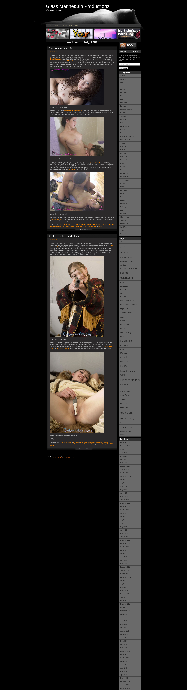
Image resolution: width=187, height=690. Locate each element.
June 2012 (123, 557)
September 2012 (125, 550)
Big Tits (122, 96)
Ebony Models (124, 126)
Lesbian (122, 166)
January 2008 (124, 685)
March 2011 (124, 590)
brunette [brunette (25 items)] (124, 273)
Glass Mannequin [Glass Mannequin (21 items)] (127, 300)
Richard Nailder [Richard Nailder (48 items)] (130, 380)
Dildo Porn (123, 123)
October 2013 (124, 510)
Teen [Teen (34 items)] (123, 399)
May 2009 (123, 641)
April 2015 (123, 459)
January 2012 (124, 570)
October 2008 (124, 658)
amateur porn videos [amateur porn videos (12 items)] (126, 257)
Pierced (122, 200)
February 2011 (125, 594)
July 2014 (123, 483)
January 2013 (124, 537)
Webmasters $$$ (69, 457)
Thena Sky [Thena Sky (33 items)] (126, 427)
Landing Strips (125, 160)
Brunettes (123, 106)
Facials (122, 129)
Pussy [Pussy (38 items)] (123, 365)
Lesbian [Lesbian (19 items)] (123, 321)
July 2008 (123, 664)
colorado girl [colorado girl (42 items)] (127, 277)
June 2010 (123, 621)
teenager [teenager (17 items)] (123, 404)
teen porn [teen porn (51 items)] (126, 412)
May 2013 (123, 527)
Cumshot (123, 119)
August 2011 (124, 580)
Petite (122, 197)
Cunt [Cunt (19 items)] (122, 282)
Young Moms (124, 234)
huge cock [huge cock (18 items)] (124, 309)
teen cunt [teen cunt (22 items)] (124, 408)
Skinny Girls (124, 224)
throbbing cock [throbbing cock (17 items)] (125, 431)
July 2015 (123, 449)
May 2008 (123, 671)
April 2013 (123, 530)
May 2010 (123, 624)
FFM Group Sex (125, 140)
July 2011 (123, 584)
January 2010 (124, 631)
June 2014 (123, 486)
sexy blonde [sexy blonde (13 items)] (124, 384)
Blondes (122, 99)
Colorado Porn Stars (126, 109)
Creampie (123, 116)
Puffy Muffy (123, 203)
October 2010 (124, 607)
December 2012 (125, 540)
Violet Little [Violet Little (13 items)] (123, 435)
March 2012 (124, 564)
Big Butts (123, 89)
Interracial (123, 156)
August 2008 (124, 661)
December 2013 (125, 503)
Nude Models (124, 177)
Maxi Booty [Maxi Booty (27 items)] (125, 332)
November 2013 (125, 506)
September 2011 (125, 577)
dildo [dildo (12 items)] (121, 293)
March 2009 (124, 648)
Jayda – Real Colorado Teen (64, 236)
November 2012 (125, 543)
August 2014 (124, 479)
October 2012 (124, 547)
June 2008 (123, 668)
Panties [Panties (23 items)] (123, 353)
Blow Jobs (123, 103)
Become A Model (58, 457)
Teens (122, 230)
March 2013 (124, 533)
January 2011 (124, 597)
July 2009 (123, 638)
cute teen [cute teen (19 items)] (124, 286)
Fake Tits (123, 133)
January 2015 (124, 469)
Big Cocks (123, 92)
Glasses (122, 143)
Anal (121, 82)
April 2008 (123, 675)
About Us (57, 25)
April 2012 (123, 560)
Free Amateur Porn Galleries (70, 25)
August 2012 (124, 553)
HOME (50, 25)
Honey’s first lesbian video (73, 111)
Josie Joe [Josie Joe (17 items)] (123, 317)
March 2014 (124, 496)
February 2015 (125, 466)
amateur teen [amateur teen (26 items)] (126, 261)
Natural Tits (124, 173)
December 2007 (125, 688)
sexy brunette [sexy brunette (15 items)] (124, 388)
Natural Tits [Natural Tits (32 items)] (126, 340)
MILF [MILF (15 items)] (122, 336)
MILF (122, 170)
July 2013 (123, 520)
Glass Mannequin (56, 59)
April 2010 (123, 627)
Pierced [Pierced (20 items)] (123, 357)
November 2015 (125, 446)
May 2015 (123, 456)
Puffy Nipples (124, 207)
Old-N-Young (124, 180)
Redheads (123, 214)
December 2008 (125, 654)
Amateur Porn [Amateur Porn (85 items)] (127, 249)
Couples (123, 113)
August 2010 (124, 614)
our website (72, 169)
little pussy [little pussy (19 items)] (124, 325)
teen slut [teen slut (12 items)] (122, 423)
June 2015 (123, 453)
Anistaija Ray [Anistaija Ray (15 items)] (124, 265)
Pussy (122, 210)
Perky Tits (123, 193)
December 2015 (125, 442)
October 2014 (124, 473)
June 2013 (123, 523)
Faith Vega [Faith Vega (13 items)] (123, 296)
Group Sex (123, 146)
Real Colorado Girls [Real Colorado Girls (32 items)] (128, 373)
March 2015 (124, 463)
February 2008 (125, 681)
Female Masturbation (127, 136)
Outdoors (123, 183)
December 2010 (125, 601)
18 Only (122, 76)
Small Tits (123, 227)
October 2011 (124, 574)
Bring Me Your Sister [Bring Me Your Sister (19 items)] (128, 269)
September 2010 (125, 611)
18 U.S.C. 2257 (77, 456)
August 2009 (124, 634)
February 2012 (125, 567)
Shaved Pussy (125, 217)
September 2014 (125, 476)
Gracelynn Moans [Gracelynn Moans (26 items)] (128, 304)
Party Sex (123, 190)
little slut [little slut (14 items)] (123, 328)
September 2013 (125, 513)
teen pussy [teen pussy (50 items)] (127, 418)
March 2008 (124, 678)
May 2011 (123, 587)
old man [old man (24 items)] (124, 345)
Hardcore (123, 150)
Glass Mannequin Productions (77, 6)
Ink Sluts (123, 153)
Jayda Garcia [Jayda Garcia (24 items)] (126, 313)
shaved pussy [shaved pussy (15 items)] (125, 391)
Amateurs (123, 79)
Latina (122, 163)
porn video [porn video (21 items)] (124, 361)
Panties (122, 187)
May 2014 (123, 490)
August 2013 (124, 516)
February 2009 (125, 651)
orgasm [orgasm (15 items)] (122, 349)
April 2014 (123, 493)
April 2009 (123, 644)
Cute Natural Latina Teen (62, 48)
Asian (122, 86)
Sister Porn (123, 220)
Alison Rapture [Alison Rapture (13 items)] (124, 241)
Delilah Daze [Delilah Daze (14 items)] (124, 290)
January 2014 (124, 500)
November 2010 (125, 604)
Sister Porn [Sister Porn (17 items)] (124, 395)
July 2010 (123, 617)
